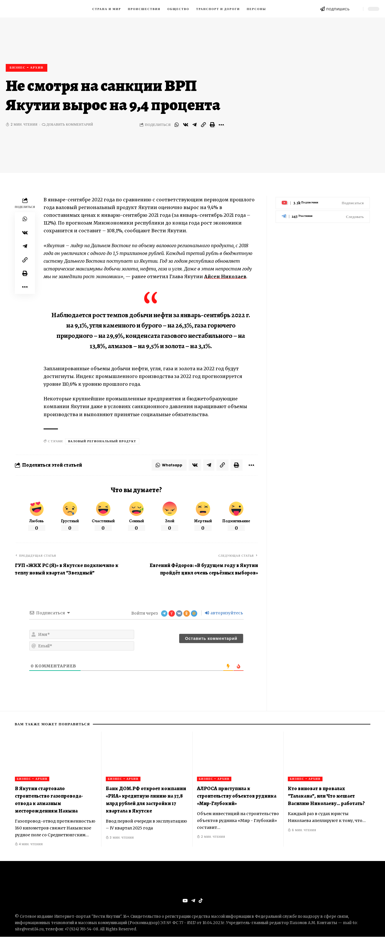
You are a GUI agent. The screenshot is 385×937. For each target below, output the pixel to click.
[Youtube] (322, 202)
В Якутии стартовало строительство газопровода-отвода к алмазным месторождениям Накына (49, 799)
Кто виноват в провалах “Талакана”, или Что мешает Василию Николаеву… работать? (326, 796)
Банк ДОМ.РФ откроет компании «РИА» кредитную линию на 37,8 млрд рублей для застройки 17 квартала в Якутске (146, 799)
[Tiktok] (200, 901)
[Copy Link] (204, 124)
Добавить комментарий (69, 124)
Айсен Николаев (225, 276)
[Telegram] (322, 215)
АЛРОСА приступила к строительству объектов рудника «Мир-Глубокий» (236, 796)
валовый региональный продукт (102, 441)
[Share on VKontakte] (186, 124)
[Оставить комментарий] (211, 638)
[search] (356, 9)
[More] (221, 124)
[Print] (212, 124)
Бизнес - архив (27, 67)
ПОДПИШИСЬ (338, 9)
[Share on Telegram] (195, 124)
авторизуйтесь (224, 613)
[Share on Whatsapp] (177, 124)
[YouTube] (185, 901)
